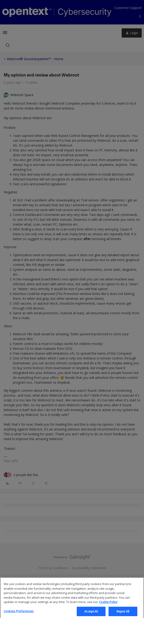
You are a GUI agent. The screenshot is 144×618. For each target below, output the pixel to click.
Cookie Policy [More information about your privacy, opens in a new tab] (108, 605)
